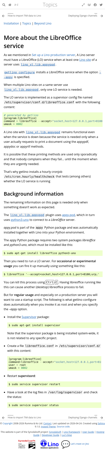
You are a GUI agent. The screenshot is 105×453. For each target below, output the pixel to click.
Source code (63, 426)
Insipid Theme (48, 426)
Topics (50, 4)
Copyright (8, 423)
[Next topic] (78, 14)
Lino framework (72, 432)
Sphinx (101, 423)
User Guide (88, 432)
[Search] (4, 4)
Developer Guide (50, 435)
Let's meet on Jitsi (75, 443)
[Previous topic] (27, 14)
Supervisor (29, 317)
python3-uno (20, 220)
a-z (16, 4)
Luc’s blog (67, 435)
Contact (47, 423)
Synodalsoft (55, 432)
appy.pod (68, 215)
